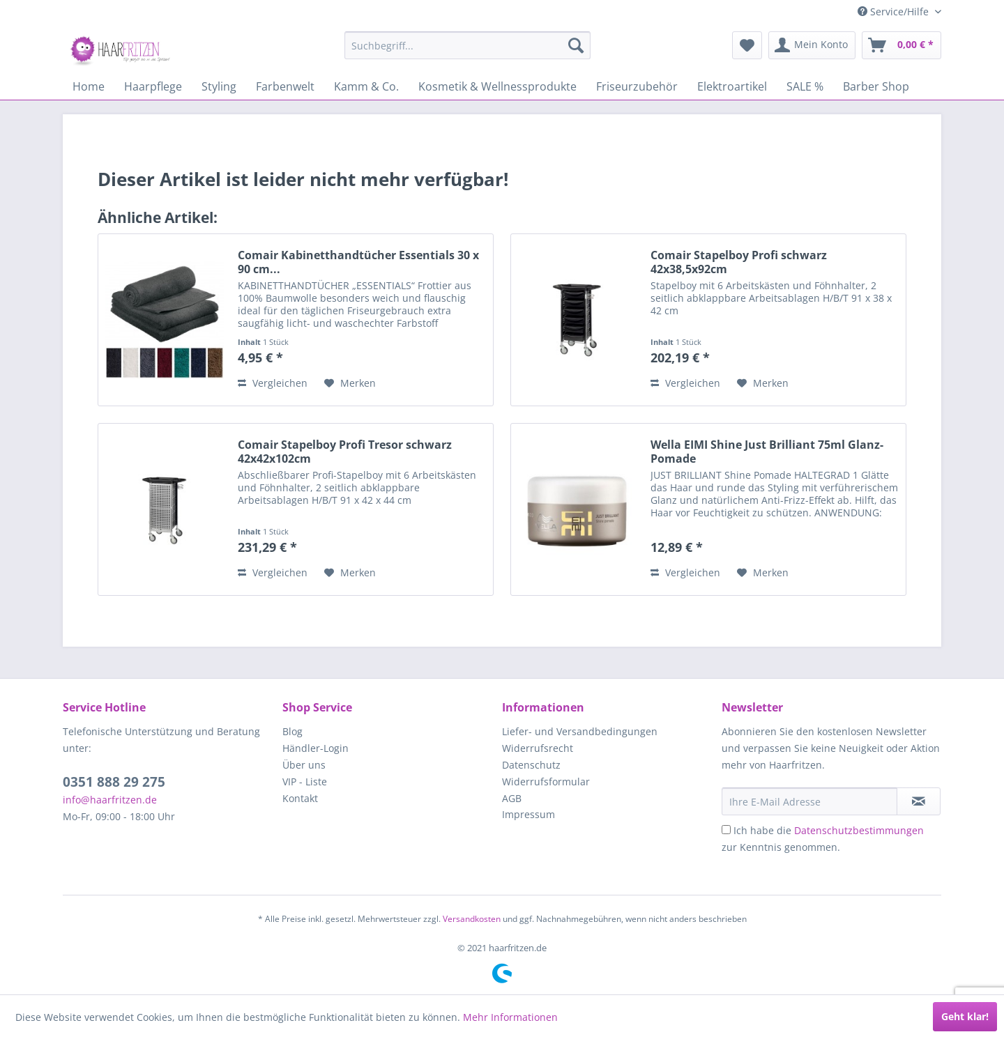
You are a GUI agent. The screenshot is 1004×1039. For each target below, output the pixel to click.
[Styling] (219, 86)
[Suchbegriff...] (467, 45)
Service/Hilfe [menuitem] (894, 11)
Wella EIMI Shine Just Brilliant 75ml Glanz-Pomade (767, 451)
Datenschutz (531, 764)
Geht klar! (965, 1016)
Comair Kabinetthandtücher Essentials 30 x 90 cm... (358, 262)
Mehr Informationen (510, 1017)
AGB (512, 798)
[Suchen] (576, 45)
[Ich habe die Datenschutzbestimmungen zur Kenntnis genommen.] (726, 829)
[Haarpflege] (153, 86)
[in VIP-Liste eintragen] (919, 801)
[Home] (88, 86)
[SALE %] (805, 86)
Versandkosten (472, 919)
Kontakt (300, 798)
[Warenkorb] (901, 45)
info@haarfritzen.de (110, 799)
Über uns (304, 764)
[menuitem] (467, 45)
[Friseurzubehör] (636, 86)
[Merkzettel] (747, 45)
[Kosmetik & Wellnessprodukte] (497, 86)
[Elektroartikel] (732, 86)
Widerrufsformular (546, 781)
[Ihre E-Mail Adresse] (809, 801)
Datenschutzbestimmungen (859, 830)
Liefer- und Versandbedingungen (579, 731)
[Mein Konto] (811, 45)
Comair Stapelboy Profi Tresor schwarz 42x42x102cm (345, 451)
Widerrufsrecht (537, 748)
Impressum (528, 814)
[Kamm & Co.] (366, 86)
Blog (292, 731)
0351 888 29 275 (114, 782)
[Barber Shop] (876, 86)
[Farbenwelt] (285, 86)
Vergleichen (272, 383)
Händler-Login (315, 748)
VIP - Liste (304, 781)
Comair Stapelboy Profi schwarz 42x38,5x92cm (739, 262)
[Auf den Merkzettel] (350, 383)
